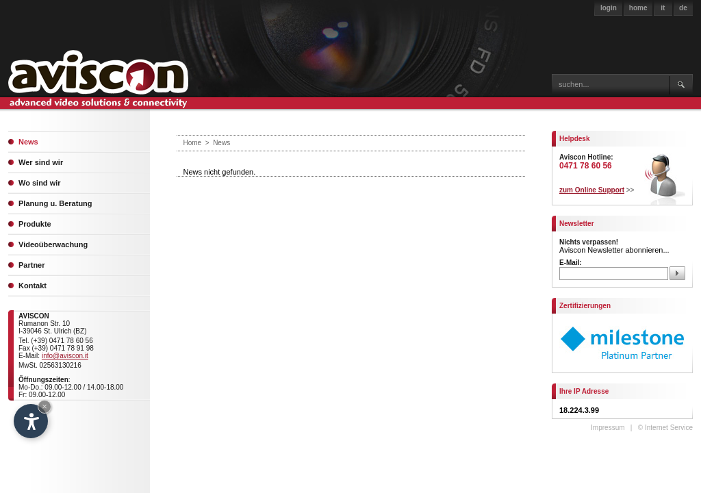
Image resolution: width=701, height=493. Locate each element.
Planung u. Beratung (55, 203)
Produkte (34, 224)
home (638, 8)
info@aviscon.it (65, 355)
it (663, 8)
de (683, 8)
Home (192, 143)
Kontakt (32, 285)
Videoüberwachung (53, 244)
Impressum (607, 427)
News (28, 142)
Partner (31, 265)
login (608, 8)
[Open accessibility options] (31, 421)
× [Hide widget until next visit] (44, 406)
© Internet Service (665, 427)
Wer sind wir (40, 162)
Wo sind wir (39, 183)
